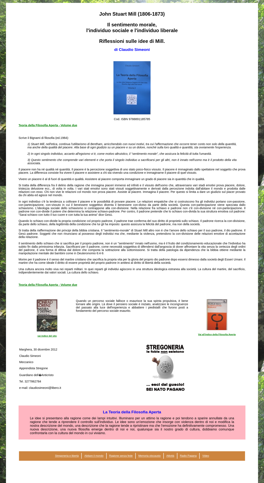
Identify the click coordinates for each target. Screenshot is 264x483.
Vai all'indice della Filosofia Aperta (217, 334)
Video (205, 455)
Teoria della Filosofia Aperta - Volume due (48, 125)
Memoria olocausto (149, 455)
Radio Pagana (188, 455)
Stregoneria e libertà (67, 455)
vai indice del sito (47, 336)
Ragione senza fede (121, 455)
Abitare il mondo (93, 455)
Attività (170, 455)
